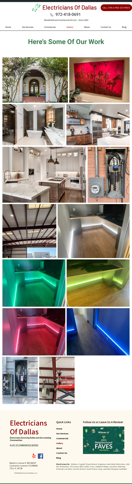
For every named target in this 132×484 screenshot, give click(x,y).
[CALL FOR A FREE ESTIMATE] (116, 7)
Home (59, 428)
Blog (58, 457)
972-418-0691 (68, 15)
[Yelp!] (34, 456)
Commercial (62, 438)
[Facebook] (40, 456)
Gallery (59, 443)
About (59, 448)
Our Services (62, 433)
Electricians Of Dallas (69, 7)
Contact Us (61, 453)
